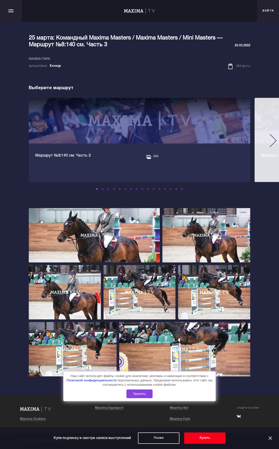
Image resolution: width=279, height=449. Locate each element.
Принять (139, 394)
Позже (159, 438)
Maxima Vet (179, 408)
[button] (100, 189)
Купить (205, 438)
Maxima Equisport (109, 408)
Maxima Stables (33, 419)
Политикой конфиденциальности (91, 380)
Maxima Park (180, 419)
